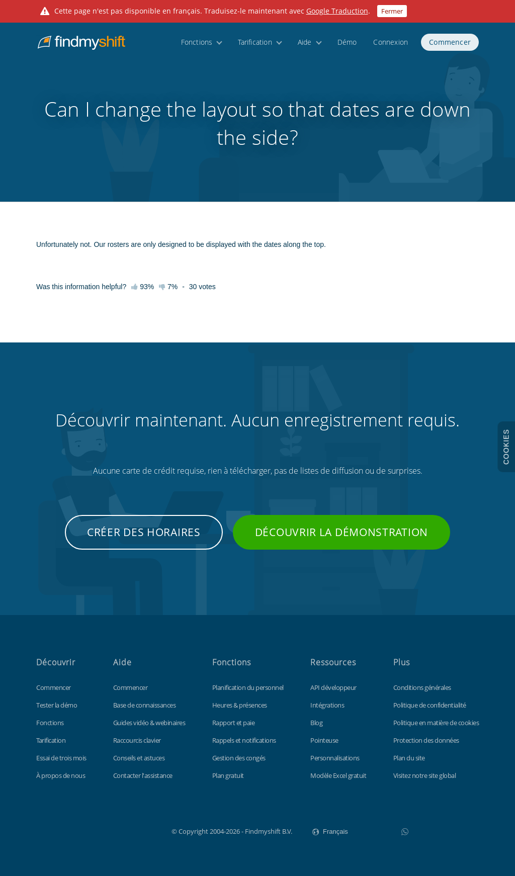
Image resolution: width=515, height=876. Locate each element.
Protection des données (426, 740)
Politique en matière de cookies (436, 722)
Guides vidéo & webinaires (149, 722)
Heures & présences (239, 705)
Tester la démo (56, 705)
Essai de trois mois (61, 757)
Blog (316, 722)
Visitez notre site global (424, 775)
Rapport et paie (233, 722)
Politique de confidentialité (429, 705)
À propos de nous (60, 775)
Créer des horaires (144, 532)
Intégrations (327, 705)
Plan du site (409, 757)
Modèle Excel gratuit (338, 775)
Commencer (450, 46)
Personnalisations (335, 757)
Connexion (390, 46)
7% (168, 287)
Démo (347, 46)
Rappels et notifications (244, 740)
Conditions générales (422, 687)
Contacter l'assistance (143, 775)
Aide (305, 46)
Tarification (255, 46)
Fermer (392, 11)
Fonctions (197, 46)
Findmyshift (121, 830)
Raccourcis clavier (137, 740)
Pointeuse (324, 740)
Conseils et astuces (139, 757)
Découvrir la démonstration (341, 532)
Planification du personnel (248, 687)
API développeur (333, 687)
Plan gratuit (228, 775)
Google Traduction (337, 11)
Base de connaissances (144, 705)
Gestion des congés (239, 757)
